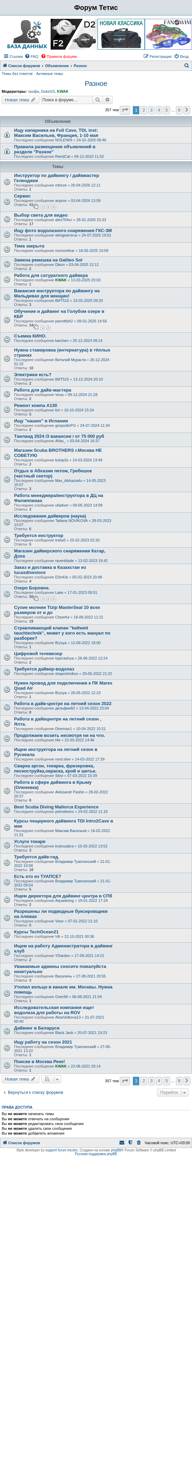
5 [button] (166, 110)
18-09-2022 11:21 (88, 617)
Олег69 (61, 997)
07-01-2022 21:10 (83, 921)
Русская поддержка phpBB (96, 1154)
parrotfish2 (64, 321)
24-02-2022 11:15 (93, 811)
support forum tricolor (62, 1150)
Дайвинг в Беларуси (37, 1028)
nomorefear (64, 250)
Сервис (22, 196)
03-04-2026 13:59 (86, 201)
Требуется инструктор (38, 535)
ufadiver (61, 505)
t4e (57, 740)
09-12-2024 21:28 (83, 395)
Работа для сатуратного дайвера (51, 275)
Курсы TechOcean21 (36, 931)
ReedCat (62, 156)
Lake (59, 592)
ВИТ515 (62, 300)
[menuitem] (31, 56)
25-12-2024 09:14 (88, 340)
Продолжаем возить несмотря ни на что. (59, 735)
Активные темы (49, 74)
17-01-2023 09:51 (82, 592)
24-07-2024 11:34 (95, 425)
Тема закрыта (29, 245)
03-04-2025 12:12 (84, 265)
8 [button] (179, 110)
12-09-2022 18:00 (86, 643)
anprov (61, 201)
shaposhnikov (66, 674)
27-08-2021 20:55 (91, 976)
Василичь (63, 976)
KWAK (63, 91)
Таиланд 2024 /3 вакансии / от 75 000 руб (59, 436)
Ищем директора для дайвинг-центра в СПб (63, 895)
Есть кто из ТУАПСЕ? (37, 876)
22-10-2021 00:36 (79, 936)
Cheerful (62, 617)
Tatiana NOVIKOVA (71, 521)
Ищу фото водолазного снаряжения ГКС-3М (63, 230)
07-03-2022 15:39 (82, 776)
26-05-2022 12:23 (86, 693)
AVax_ (60, 441)
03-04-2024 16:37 (85, 441)
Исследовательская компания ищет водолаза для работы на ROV (54, 1010)
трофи (33, 91)
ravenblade (64, 561)
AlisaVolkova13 (68, 1017)
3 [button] (151, 110)
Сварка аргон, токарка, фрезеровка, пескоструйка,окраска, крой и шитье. (55, 768)
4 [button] (159, 110)
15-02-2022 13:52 (92, 846)
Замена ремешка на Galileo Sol (48, 260)
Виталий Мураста (70, 360)
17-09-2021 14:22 (89, 956)
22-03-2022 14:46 (79, 740)
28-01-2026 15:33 (91, 220)
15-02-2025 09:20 (88, 300)
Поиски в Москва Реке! (39, 1061)
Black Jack (64, 1033)
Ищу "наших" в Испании (41, 420)
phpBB (116, 1150)
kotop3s (61, 460)
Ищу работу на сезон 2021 (43, 1042)
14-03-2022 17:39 (90, 759)
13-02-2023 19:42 (93, 561)
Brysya (61, 643)
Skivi (59, 776)
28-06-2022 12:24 (92, 658)
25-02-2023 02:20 (85, 540)
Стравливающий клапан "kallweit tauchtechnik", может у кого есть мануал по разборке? (62, 633)
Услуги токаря (29, 841)
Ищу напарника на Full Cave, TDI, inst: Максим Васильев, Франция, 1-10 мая (56, 133)
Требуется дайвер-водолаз (44, 669)
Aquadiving (64, 900)
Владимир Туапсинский (75, 861)
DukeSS (48, 91)
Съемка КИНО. (30, 335)
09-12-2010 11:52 (89, 156)
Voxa (59, 395)
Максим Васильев (71, 831)
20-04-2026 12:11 (86, 185)
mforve (61, 185)
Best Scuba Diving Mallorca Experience (56, 806)
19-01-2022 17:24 (93, 900)
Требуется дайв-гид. (36, 856)
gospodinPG (65, 425)
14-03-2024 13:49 (87, 460)
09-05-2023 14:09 (88, 505)
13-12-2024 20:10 (88, 379)
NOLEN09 (63, 140)
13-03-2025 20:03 (86, 280)
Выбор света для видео (41, 215)
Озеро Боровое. (32, 587)
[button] (125, 110)
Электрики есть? (32, 374)
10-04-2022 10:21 (91, 729)
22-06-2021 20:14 (86, 1066)
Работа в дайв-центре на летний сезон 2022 (63, 703)
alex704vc (63, 220)
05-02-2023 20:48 (87, 577)
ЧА (57, 936)
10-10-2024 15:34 (79, 410)
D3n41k (61, 577)
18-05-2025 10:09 (93, 250)
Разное (96, 83)
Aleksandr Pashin (70, 792)
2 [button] (143, 110)
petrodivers (64, 811)
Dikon (60, 265)
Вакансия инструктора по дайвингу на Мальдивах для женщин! (57, 293)
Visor (59, 921)
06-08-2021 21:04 (87, 997)
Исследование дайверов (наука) (50, 516)
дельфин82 (65, 708)
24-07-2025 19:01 (96, 235)
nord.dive (63, 759)
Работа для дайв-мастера (42, 390)
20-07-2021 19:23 (92, 1033)
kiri (57, 410)
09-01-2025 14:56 (92, 321)
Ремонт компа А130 (35, 405)
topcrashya (64, 658)
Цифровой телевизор (38, 653)
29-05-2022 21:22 (97, 674)
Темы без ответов (17, 74)
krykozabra (64, 846)
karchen (61, 340)
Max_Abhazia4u (68, 480)
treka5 (60, 540)
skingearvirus (66, 235)
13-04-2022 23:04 (94, 708)
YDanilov (62, 956)
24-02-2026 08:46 (91, 140)
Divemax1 (63, 729)
